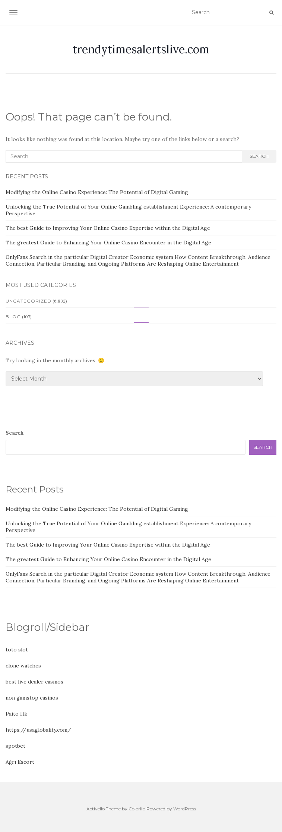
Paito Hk (16, 713)
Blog (13, 316)
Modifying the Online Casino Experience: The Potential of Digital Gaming (97, 192)
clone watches (23, 665)
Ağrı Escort (20, 762)
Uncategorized (28, 301)
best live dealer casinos (34, 681)
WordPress (184, 808)
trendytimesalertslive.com (141, 49)
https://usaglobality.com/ (38, 729)
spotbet (15, 745)
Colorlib (137, 808)
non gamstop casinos (32, 697)
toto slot (17, 649)
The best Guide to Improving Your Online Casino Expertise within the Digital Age (108, 228)
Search (259, 156)
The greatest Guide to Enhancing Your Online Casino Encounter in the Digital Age (108, 242)
